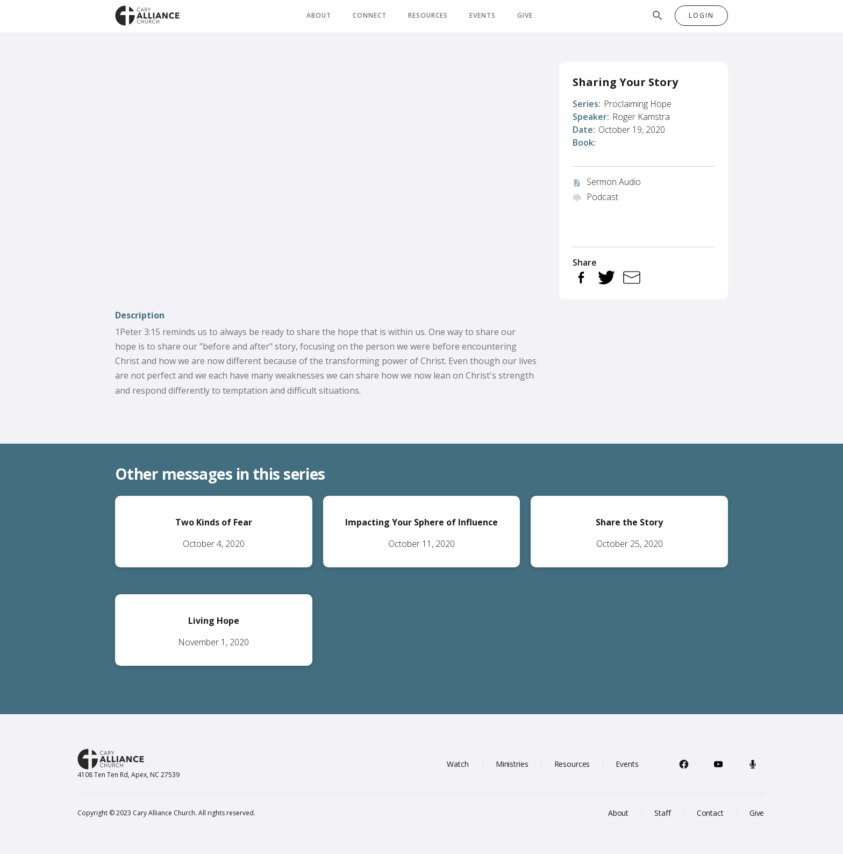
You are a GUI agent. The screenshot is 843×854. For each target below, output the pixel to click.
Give (525, 15)
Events (482, 15)
